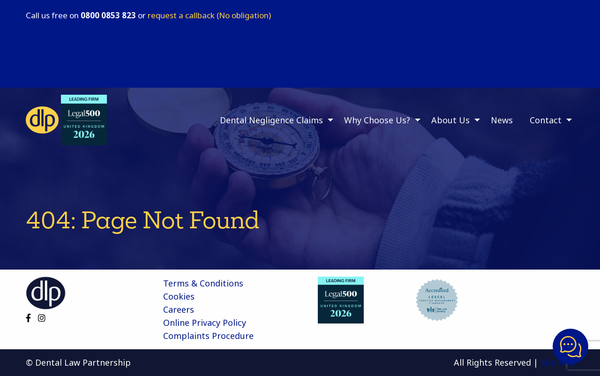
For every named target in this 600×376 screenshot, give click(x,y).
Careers (178, 309)
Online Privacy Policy (204, 322)
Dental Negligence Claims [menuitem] (271, 120)
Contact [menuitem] (546, 120)
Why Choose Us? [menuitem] (377, 120)
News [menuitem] (502, 120)
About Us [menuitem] (450, 120)
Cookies (179, 296)
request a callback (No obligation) (209, 15)
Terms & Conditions (203, 283)
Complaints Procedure (208, 335)
